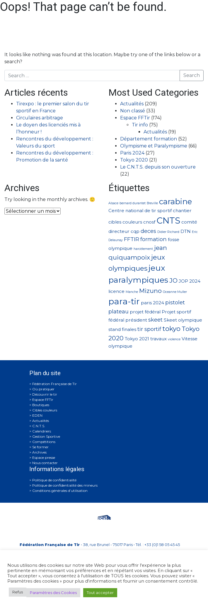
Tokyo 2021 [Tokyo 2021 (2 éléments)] (137, 338)
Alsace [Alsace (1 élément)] (113, 203)
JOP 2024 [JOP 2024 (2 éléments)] (189, 281)
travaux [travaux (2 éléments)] (158, 338)
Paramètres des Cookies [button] (53, 592)
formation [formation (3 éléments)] (153, 239)
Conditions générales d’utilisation (60, 490)
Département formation (148, 139)
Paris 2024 (132, 153)
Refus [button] (17, 592)
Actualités (132, 104)
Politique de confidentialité (54, 480)
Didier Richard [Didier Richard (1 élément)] (168, 232)
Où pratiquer (43, 389)
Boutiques (40, 405)
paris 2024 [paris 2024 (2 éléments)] (152, 302)
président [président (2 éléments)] (136, 320)
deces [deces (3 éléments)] (148, 231)
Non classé (132, 111)
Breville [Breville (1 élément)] (152, 203)
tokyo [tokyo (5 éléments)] (171, 329)
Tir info (140, 125)
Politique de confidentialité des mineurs (65, 485)
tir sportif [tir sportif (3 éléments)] (149, 329)
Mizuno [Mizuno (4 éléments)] (150, 290)
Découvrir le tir (44, 394)
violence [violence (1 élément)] (174, 339)
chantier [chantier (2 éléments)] (182, 210)
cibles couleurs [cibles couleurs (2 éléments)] (125, 222)
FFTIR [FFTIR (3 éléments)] (131, 239)
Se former (40, 447)
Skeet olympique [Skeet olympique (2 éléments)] (183, 320)
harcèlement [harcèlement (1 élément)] (143, 249)
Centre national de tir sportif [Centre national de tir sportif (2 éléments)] (140, 210)
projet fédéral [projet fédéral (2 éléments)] (145, 312)
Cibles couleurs (44, 410)
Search (191, 75)
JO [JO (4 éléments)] (173, 280)
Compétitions (43, 442)
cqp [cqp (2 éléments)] (135, 231)
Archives (39, 452)
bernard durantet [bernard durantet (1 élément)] (133, 203)
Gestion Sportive (46, 436)
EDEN (37, 415)
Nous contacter (45, 463)
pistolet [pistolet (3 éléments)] (175, 302)
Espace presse (43, 457)
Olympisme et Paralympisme (153, 146)
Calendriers (41, 431)
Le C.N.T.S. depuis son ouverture (158, 167)
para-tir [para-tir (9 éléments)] (124, 301)
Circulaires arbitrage (39, 118)
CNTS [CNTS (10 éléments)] (168, 220)
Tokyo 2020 (134, 160)
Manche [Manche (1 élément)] (132, 292)
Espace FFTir (135, 118)
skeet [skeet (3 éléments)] (155, 319)
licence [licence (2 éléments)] (116, 291)
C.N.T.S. (38, 426)
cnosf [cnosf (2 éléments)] (149, 222)
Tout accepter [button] (100, 592)
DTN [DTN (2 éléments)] (185, 231)
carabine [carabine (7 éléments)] (175, 201)
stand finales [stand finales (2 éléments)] (122, 329)
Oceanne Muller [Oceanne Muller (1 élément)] (175, 292)
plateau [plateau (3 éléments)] (118, 311)
